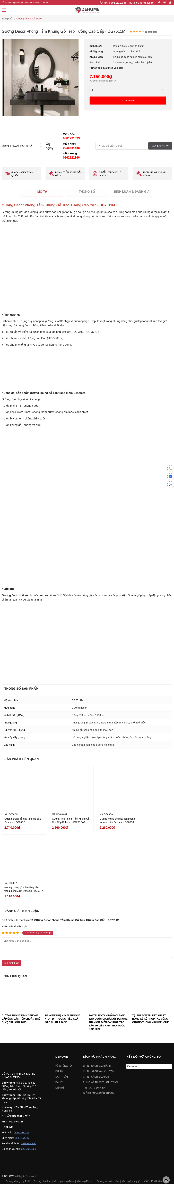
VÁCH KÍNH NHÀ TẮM (156, 1108)
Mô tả (42, 192)
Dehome (61, 984)
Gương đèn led (85, 1108)
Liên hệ (60, 1015)
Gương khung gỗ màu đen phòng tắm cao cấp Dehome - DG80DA (107, 818)
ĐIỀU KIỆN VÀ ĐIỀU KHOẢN (98, 1020)
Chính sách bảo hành (97, 993)
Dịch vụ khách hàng (99, 984)
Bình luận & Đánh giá (132, 192)
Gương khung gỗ (131, 1108)
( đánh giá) (151, 32)
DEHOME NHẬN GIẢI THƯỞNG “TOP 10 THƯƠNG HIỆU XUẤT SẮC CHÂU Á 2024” (62, 946)
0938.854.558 (145, 2)
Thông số (87, 192)
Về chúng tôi (63, 993)
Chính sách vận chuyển (98, 998)
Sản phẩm (61, 1004)
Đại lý (59, 1009)
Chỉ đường (10, 1175)
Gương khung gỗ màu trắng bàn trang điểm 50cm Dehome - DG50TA (152, 818)
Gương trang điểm (64, 1108)
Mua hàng (128, 100)
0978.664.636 (29, 1070)
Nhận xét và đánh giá (15, 854)
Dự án (59, 998)
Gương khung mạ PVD (18, 1108)
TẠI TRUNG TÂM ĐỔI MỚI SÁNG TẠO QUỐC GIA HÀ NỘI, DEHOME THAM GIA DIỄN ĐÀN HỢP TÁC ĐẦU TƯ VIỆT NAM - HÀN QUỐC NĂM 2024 (108, 949)
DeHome (132, 993)
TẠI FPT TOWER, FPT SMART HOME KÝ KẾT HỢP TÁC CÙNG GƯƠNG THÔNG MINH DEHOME (150, 946)
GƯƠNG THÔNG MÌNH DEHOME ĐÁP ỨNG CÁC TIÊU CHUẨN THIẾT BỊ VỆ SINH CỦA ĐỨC (22, 946)
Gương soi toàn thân (108, 1108)
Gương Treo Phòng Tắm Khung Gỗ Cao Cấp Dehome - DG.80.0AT (64, 818)
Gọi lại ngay (160, 145)
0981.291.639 (118, 2)
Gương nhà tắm (42, 1108)
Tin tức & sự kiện (94, 1015)
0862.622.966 (28, 1076)
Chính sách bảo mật (96, 1004)
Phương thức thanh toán (100, 1009)
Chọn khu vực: (69, 1139)
